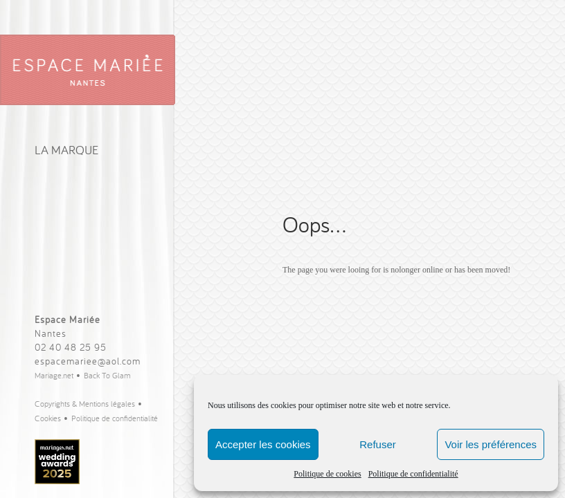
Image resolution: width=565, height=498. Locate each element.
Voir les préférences (491, 444)
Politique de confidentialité (413, 474)
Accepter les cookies (263, 444)
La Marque (66, 150)
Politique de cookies (327, 474)
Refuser (377, 444)
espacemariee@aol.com (88, 361)
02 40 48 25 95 (71, 347)
